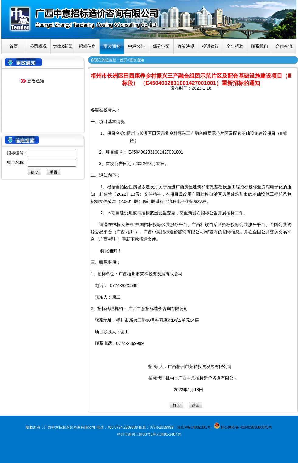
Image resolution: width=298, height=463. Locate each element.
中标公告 (136, 46)
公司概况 (38, 46)
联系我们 (259, 46)
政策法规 (185, 46)
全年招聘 (235, 46)
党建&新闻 (63, 46)
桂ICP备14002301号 (193, 427)
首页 (13, 46)
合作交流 (284, 46)
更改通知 (111, 46)
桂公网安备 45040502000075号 (246, 427)
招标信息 (87, 46)
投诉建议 (210, 46)
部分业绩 (161, 46)
